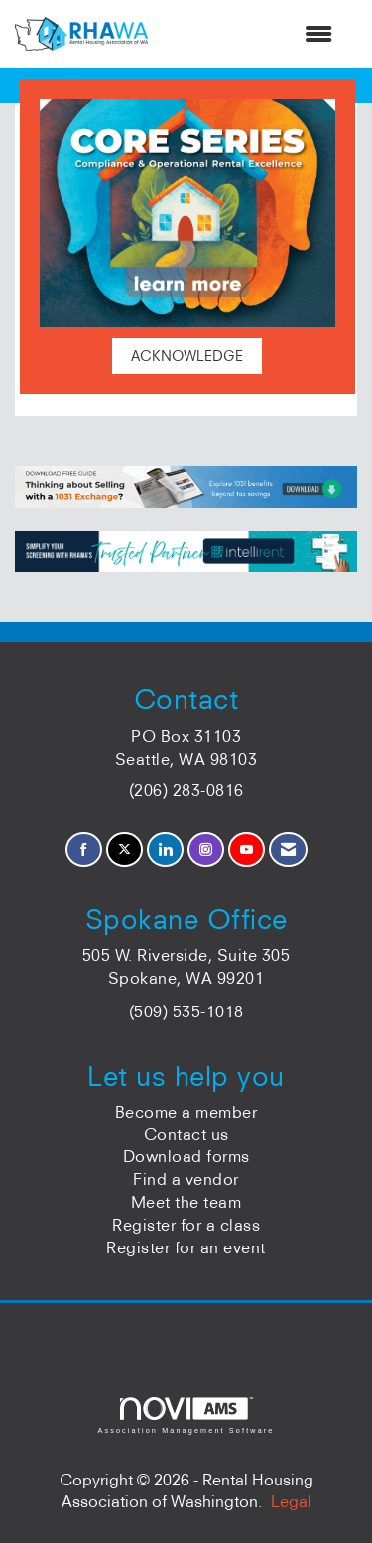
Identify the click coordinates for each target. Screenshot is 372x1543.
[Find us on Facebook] (83, 849)
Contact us (186, 1134)
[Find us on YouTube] (246, 849)
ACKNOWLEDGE (187, 356)
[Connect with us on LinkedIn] (165, 849)
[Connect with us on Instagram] (205, 849)
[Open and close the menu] (250, 34)
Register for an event (186, 1247)
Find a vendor (186, 1179)
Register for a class (186, 1225)
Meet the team (186, 1202)
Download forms (186, 1156)
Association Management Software (185, 1415)
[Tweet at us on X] (124, 849)
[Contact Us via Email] (288, 849)
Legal (291, 1501)
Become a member (186, 1112)
